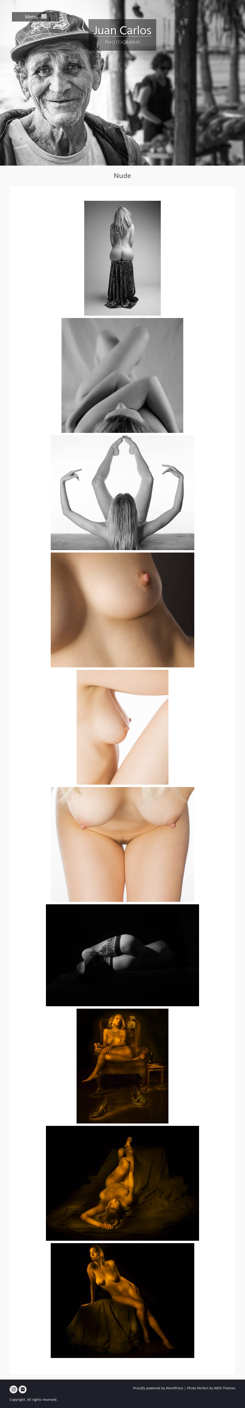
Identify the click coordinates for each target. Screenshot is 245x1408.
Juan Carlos (122, 30)
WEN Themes (224, 1388)
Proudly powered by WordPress (158, 1388)
